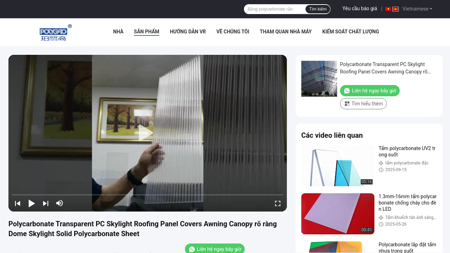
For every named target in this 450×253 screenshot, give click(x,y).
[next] (46, 203)
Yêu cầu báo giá (359, 8)
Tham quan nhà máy (286, 31)
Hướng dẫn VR (188, 31)
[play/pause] (32, 203)
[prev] (18, 203)
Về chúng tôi (233, 31)
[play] (147, 133)
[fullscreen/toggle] (278, 203)
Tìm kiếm (318, 9)
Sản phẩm (146, 31)
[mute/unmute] (60, 203)
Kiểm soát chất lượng (350, 31)
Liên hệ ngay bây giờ (369, 90)
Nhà (118, 31)
